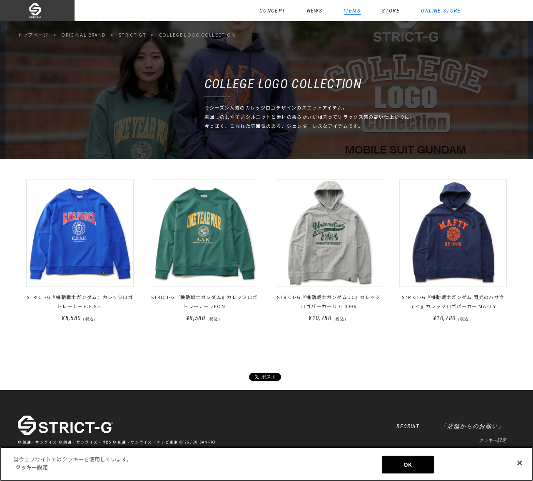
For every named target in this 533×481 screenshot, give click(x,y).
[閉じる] (520, 463)
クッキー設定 (492, 440)
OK (407, 465)
